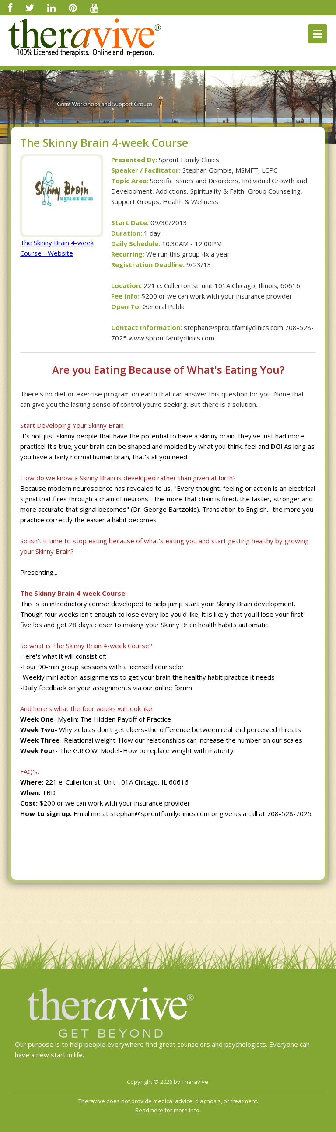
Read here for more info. (168, 1110)
